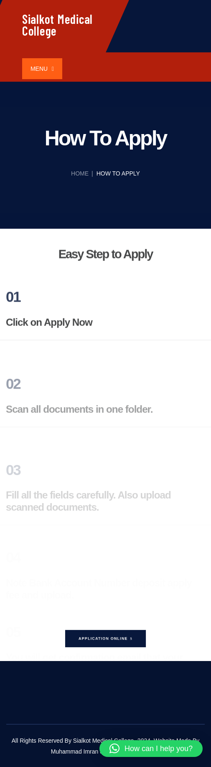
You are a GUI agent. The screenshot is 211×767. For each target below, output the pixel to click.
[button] (151, 748)
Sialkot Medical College (57, 24)
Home (80, 173)
